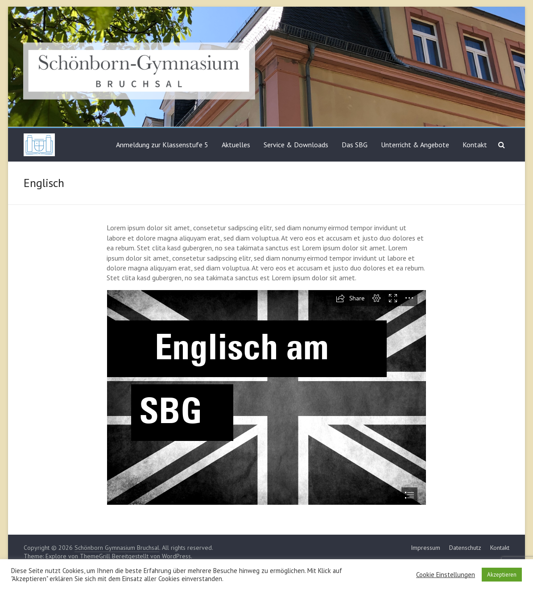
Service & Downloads (296, 144)
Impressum (425, 548)
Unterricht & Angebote (415, 144)
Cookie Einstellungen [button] (445, 575)
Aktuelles (236, 144)
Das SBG (355, 144)
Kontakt (475, 144)
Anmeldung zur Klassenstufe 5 (162, 144)
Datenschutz (465, 548)
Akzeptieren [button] (501, 574)
